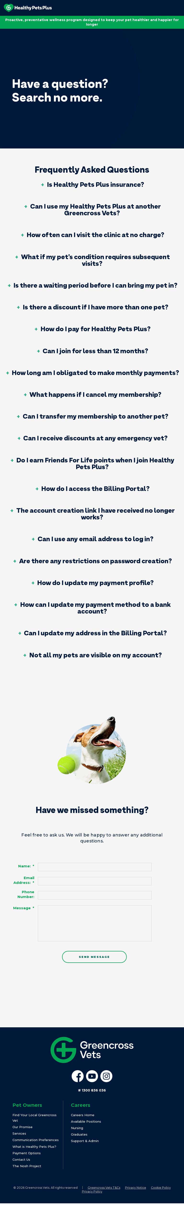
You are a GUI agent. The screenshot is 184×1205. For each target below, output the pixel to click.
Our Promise (22, 1128)
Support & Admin (85, 1142)
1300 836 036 (92, 1092)
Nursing (77, 1129)
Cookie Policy (161, 1189)
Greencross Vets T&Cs (104, 1189)
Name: (26, 866)
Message (23, 908)
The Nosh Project (26, 1168)
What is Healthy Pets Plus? (34, 1148)
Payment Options (26, 1154)
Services (19, 1135)
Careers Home (82, 1116)
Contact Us (21, 1161)
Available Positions (86, 1123)
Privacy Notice (135, 1189)
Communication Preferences (35, 1141)
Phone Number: (25, 894)
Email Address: (23, 880)
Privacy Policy (92, 1193)
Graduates (79, 1136)
